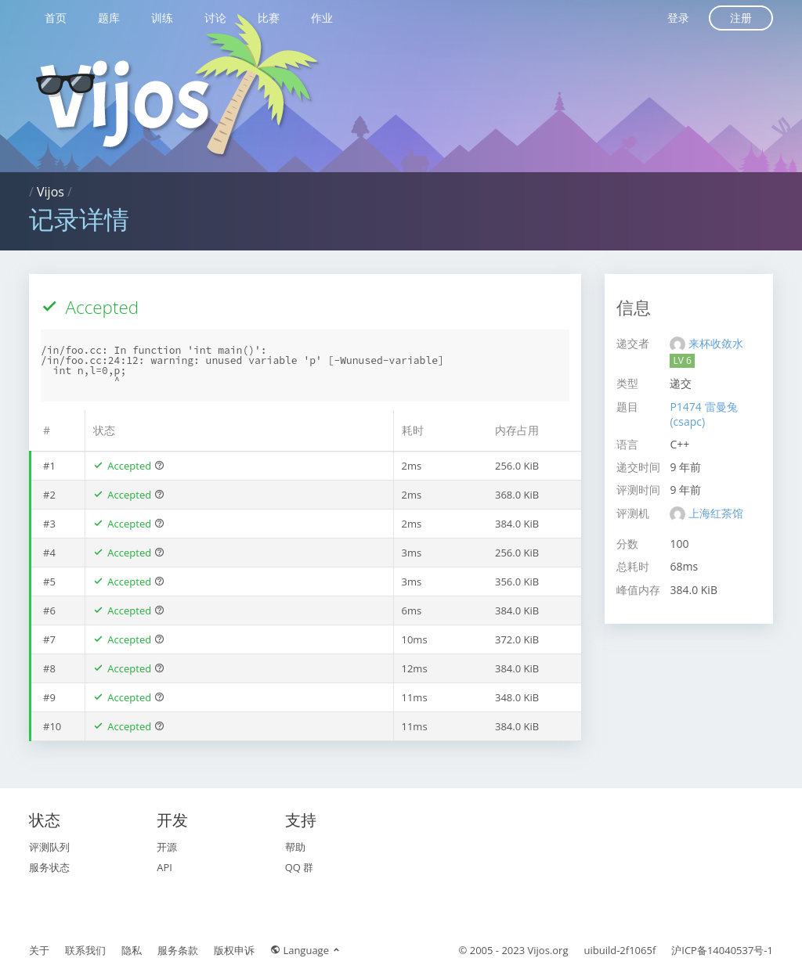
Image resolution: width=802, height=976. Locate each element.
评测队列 (49, 847)
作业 (322, 17)
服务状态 (49, 867)
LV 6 (682, 360)
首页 (56, 17)
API (164, 867)
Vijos (50, 191)
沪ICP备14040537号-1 (722, 950)
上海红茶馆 (715, 513)
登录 (678, 17)
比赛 (269, 17)
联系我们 (85, 950)
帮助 (295, 847)
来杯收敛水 (715, 343)
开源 (167, 847)
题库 (109, 17)
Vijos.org (548, 950)
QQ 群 (299, 867)
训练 (162, 17)
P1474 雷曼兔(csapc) (703, 414)
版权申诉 (234, 950)
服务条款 (177, 950)
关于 (39, 950)
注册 (741, 17)
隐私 (131, 950)
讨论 (215, 17)
